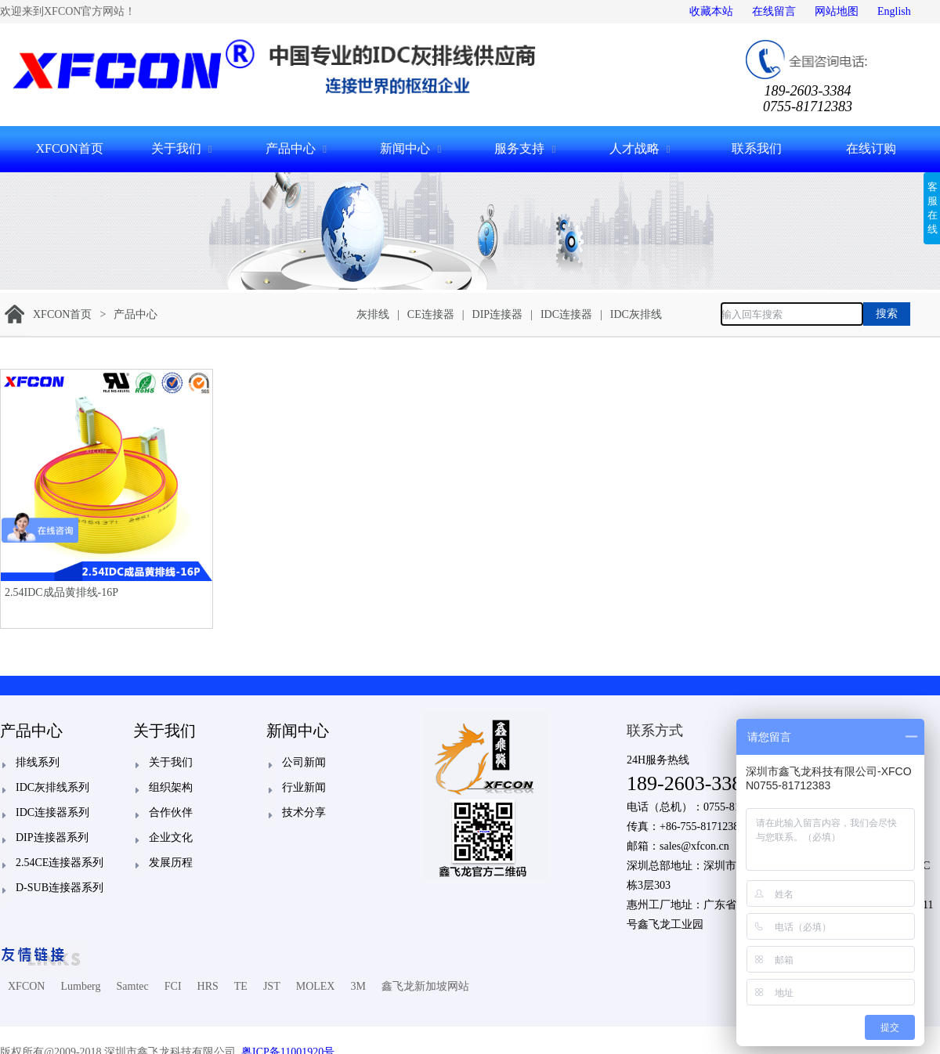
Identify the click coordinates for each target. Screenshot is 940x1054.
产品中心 (291, 148)
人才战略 (634, 148)
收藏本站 (711, 11)
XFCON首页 (69, 148)
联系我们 (757, 148)
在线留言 (774, 11)
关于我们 (176, 148)
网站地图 (837, 11)
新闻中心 (405, 148)
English (894, 11)
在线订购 (871, 148)
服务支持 (519, 148)
